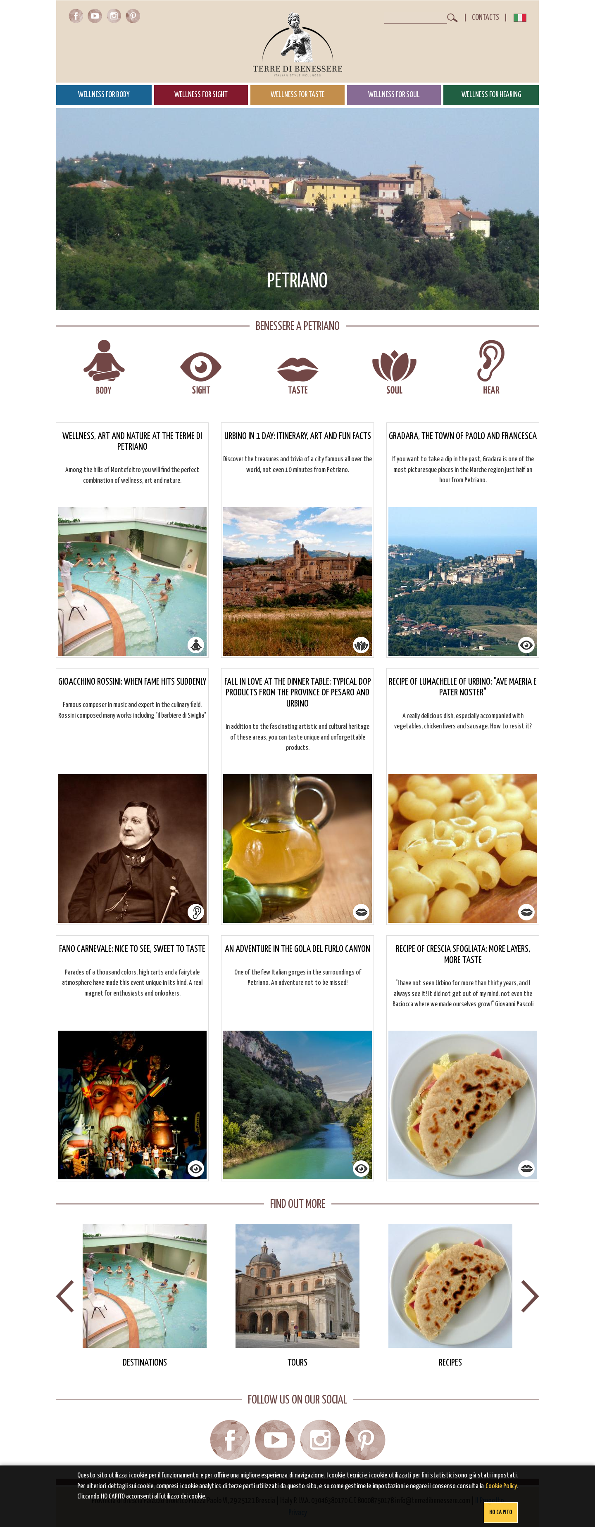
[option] (144, 1296)
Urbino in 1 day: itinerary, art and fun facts (297, 436)
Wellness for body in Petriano (104, 368)
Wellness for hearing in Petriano (491, 368)
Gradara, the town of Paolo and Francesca (463, 436)
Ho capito (500, 1512)
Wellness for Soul (394, 95)
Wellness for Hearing (491, 95)
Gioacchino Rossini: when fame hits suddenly (132, 682)
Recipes (450, 1363)
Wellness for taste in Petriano (298, 368)
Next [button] (530, 1296)
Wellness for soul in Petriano (394, 368)
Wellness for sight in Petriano (201, 368)
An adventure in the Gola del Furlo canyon (297, 949)
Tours (297, 1363)
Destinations (145, 1363)
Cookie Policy (501, 1486)
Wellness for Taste (297, 95)
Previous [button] (65, 1296)
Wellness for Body (104, 95)
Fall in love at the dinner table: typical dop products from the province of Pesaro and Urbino (297, 693)
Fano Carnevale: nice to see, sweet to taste (132, 949)
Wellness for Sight (201, 95)
